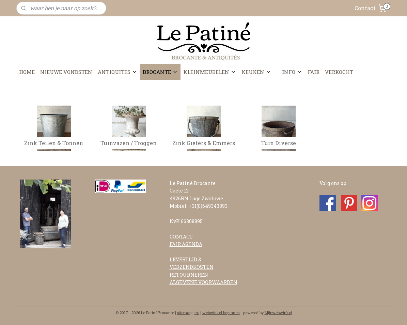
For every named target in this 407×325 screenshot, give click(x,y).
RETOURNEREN (189, 275)
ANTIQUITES (117, 71)
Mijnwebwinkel (278, 312)
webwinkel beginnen (221, 312)
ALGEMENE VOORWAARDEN (203, 282)
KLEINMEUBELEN (209, 71)
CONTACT (181, 236)
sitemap (184, 312)
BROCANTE (160, 71)
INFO (292, 71)
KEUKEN (256, 71)
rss (196, 312)
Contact (365, 8)
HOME (27, 71)
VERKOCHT (339, 71)
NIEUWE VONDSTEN (66, 71)
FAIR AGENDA (186, 244)
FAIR (313, 71)
